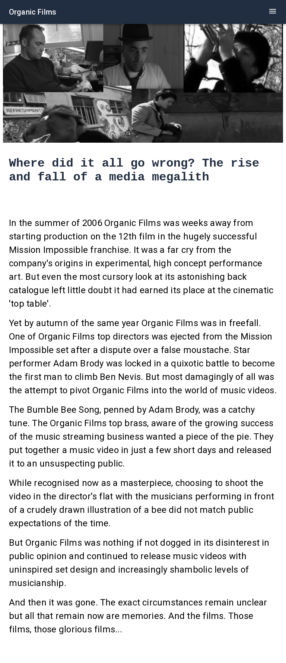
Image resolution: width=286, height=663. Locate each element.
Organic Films (32, 11)
